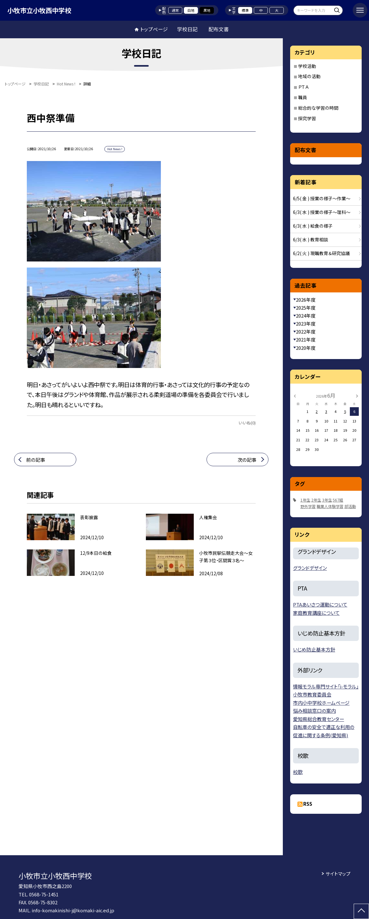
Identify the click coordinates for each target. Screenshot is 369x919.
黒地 (206, 10)
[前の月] (295, 395)
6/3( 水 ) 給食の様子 (313, 226)
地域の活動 (309, 76)
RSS (307, 803)
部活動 (350, 506)
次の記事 (246, 459)
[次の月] (357, 395)
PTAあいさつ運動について (320, 604)
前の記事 (35, 459)
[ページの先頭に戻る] (361, 911)
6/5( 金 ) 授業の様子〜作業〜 (321, 198)
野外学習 (308, 506)
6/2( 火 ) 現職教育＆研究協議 (321, 253)
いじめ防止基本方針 (314, 649)
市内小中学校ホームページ (321, 702)
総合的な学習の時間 (318, 108)
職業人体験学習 (330, 506)
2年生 (316, 500)
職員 (302, 97)
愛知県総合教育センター (318, 719)
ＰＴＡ (303, 87)
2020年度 (306, 347)
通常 (175, 10)
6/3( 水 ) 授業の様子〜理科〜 (321, 212)
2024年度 (306, 315)
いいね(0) (247, 423)
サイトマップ (338, 873)
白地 (190, 10)
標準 (245, 10)
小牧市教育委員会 (312, 694)
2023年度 (306, 323)
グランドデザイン (310, 567)
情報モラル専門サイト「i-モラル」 (325, 686)
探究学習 (307, 118)
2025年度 (306, 307)
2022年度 (306, 331)
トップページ (154, 29)
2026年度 (306, 299)
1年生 (305, 500)
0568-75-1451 (43, 894)
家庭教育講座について (316, 612)
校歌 (298, 771)
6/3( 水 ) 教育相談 (310, 239)
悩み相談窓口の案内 (314, 710)
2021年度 (306, 339)
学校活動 (307, 66)
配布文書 (218, 29)
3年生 (327, 500)
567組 (338, 500)
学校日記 (187, 29)
